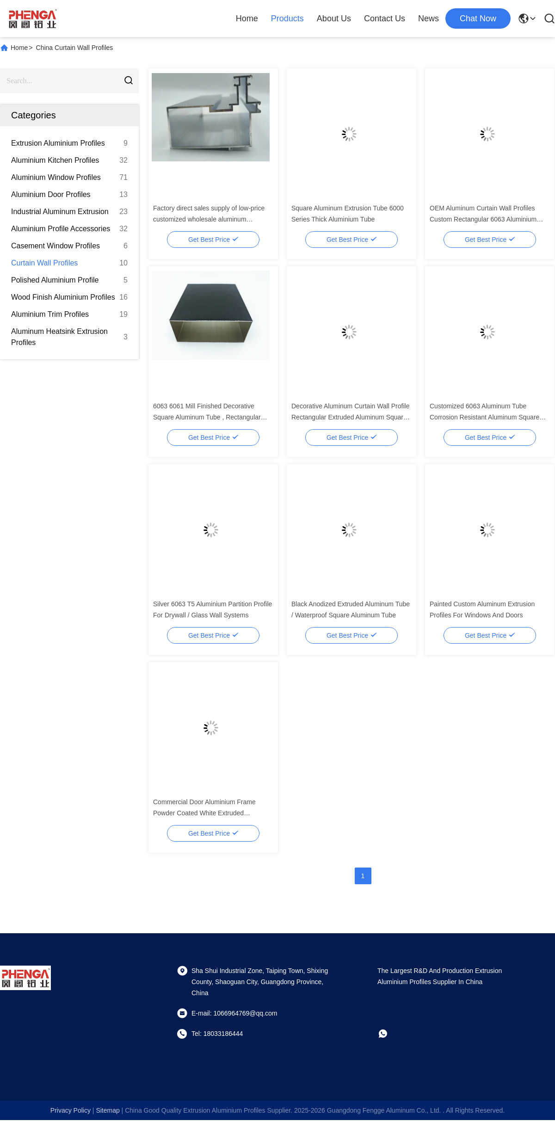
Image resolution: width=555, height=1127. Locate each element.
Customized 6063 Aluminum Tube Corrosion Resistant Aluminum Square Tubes (484, 417)
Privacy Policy (70, 1110)
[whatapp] (389, 1033)
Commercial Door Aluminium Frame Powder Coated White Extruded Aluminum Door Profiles (204, 813)
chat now (478, 18)
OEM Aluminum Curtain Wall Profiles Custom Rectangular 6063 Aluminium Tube (483, 219)
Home (247, 18)
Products (287, 18)
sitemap (107, 1110)
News (428, 18)
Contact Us (384, 18)
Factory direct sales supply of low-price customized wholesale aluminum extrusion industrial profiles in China (209, 219)
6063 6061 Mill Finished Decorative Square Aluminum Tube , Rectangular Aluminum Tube (207, 417)
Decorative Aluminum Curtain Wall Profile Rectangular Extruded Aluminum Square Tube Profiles (350, 417)
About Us (334, 18)
